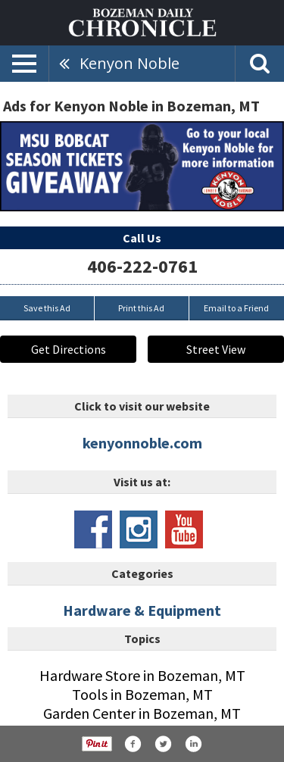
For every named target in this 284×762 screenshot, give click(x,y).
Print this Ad (141, 308)
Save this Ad (46, 308)
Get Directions (68, 349)
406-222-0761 (142, 266)
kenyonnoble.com (142, 442)
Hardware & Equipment (142, 610)
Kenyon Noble (129, 63)
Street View (215, 349)
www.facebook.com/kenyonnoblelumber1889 (93, 529)
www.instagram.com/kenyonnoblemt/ (139, 529)
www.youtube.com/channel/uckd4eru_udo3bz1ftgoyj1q (184, 529)
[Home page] (142, 21)
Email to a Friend (236, 308)
